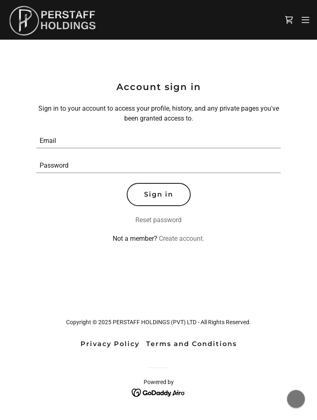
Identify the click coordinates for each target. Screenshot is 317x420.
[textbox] (158, 140)
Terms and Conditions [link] (191, 344)
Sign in (158, 194)
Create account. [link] (181, 238)
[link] (52, 19)
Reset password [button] (158, 220)
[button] (305, 20)
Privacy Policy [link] (110, 344)
